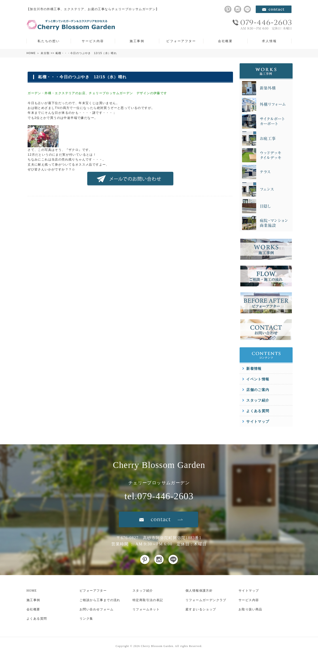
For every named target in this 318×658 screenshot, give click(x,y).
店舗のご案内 (257, 390)
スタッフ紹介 (257, 400)
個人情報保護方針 (199, 590)
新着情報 (254, 368)
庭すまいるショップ (201, 609)
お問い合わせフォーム (97, 609)
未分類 (45, 53)
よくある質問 (257, 411)
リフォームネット (146, 609)
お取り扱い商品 (250, 609)
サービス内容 (93, 41)
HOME (31, 53)
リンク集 (86, 618)
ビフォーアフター (181, 41)
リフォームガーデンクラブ (206, 600)
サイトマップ (257, 421)
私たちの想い (49, 41)
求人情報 (269, 41)
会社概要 (225, 41)
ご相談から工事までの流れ (100, 600)
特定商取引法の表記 (147, 600)
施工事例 (137, 41)
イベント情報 (257, 379)
